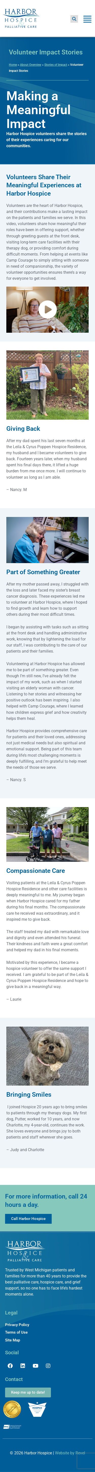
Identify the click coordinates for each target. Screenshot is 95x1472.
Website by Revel (70, 1453)
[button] (74, 19)
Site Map (12, 1340)
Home (13, 65)
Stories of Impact (55, 65)
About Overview (30, 65)
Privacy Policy (17, 1325)
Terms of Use (16, 1332)
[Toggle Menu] (87, 20)
